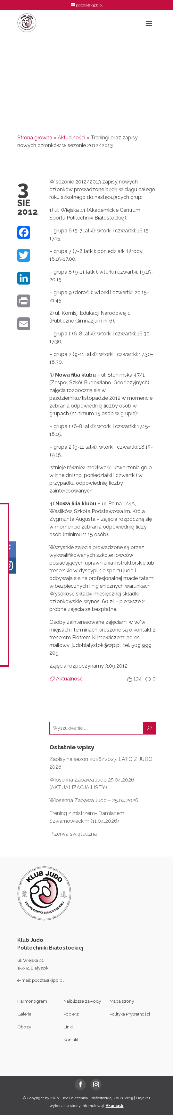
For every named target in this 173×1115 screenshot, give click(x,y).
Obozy (24, 1026)
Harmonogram (32, 1001)
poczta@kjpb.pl (48, 980)
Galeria (24, 1014)
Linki (68, 1026)
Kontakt (70, 1039)
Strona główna (34, 138)
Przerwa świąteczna (73, 834)
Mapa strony (122, 1001)
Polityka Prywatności (130, 1014)
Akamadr (115, 1105)
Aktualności (71, 138)
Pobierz (71, 1014)
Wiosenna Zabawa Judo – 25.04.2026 (93, 800)
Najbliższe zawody (82, 1001)
